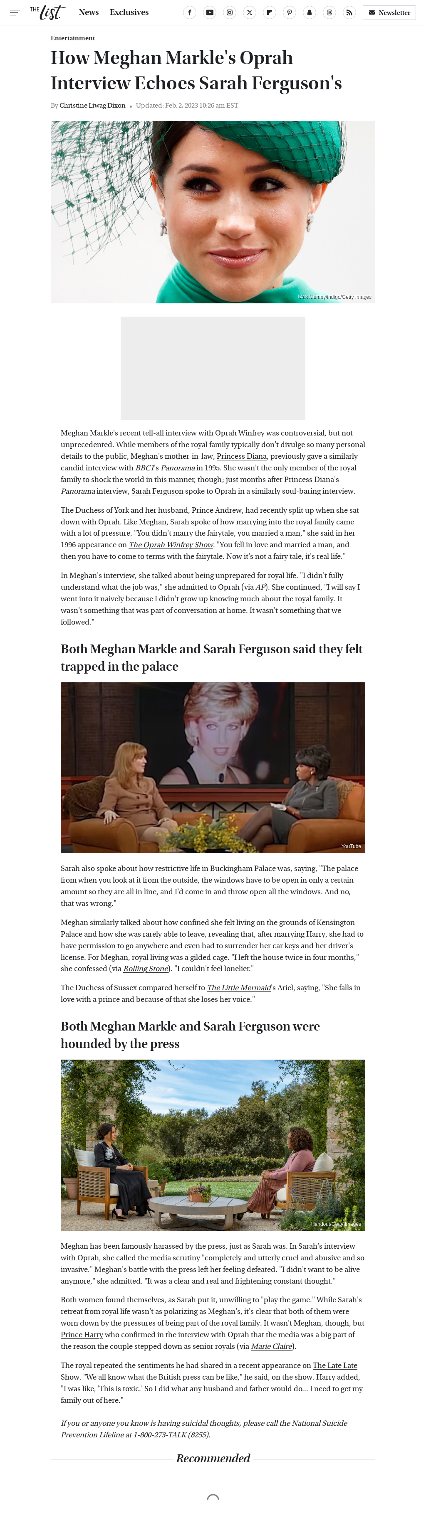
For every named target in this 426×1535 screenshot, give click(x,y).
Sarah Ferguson (157, 491)
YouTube (351, 846)
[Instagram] (229, 12)
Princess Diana (242, 456)
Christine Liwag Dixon (92, 105)
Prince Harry (82, 1335)
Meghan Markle (87, 433)
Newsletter (389, 13)
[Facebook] (189, 12)
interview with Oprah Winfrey (215, 433)
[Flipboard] (269, 12)
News (89, 12)
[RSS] (349, 12)
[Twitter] (249, 12)
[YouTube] (209, 12)
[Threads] (329, 12)
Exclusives (129, 12)
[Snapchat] (309, 12)
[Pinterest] (289, 12)
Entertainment (73, 38)
